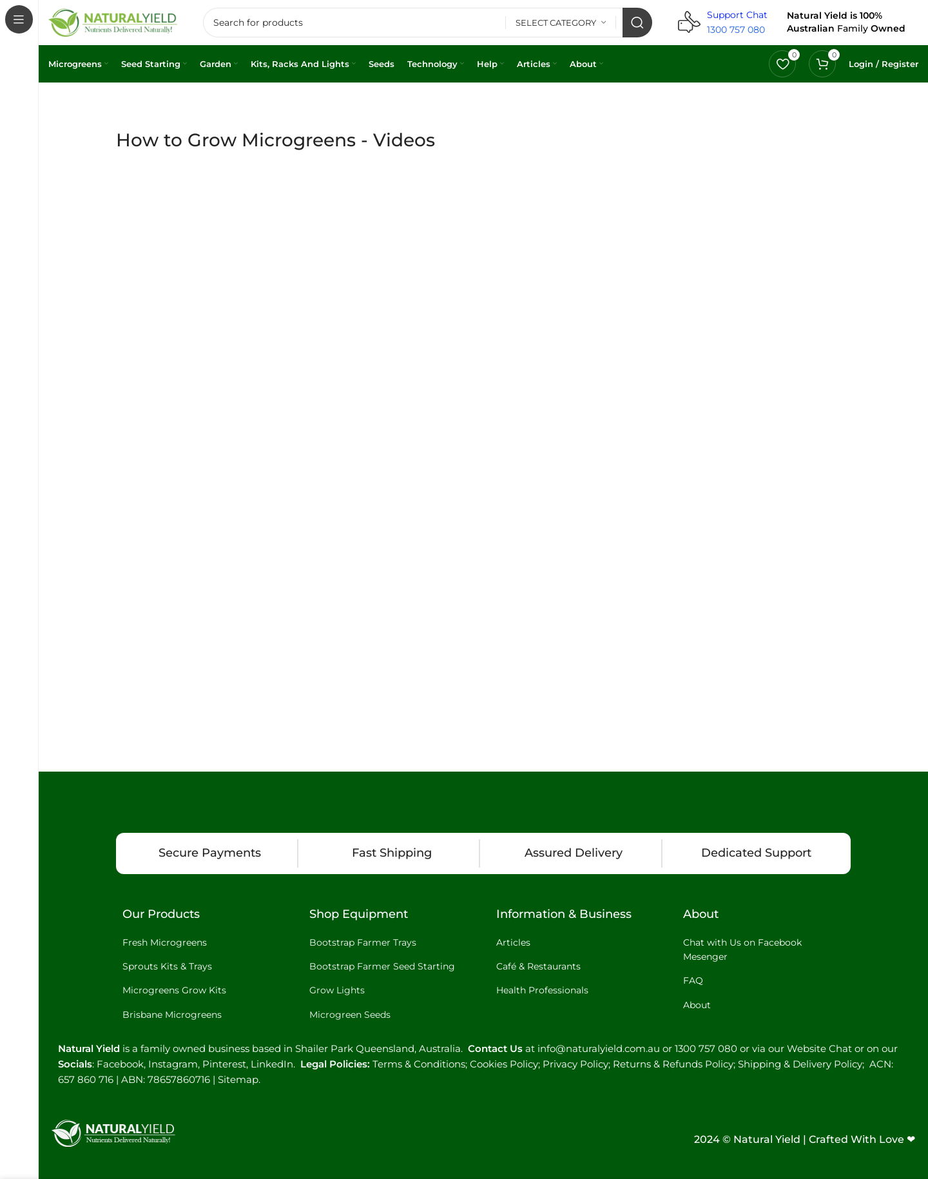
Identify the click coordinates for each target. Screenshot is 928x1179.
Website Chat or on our (842, 1048)
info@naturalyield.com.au (598, 1048)
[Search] (427, 22)
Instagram (173, 1064)
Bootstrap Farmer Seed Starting (382, 966)
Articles (513, 942)
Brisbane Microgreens (172, 1014)
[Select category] (560, 23)
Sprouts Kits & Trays (167, 966)
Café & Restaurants (538, 966)
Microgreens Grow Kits (174, 990)
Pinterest (224, 1064)
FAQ (693, 980)
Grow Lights (337, 990)
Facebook (120, 1064)
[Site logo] (112, 21)
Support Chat (737, 15)
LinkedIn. (275, 1064)
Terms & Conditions (418, 1064)
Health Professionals (542, 990)
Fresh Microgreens (164, 942)
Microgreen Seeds (350, 1014)
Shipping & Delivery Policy (800, 1064)
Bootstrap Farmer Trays (362, 942)
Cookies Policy (504, 1064)
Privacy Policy (575, 1064)
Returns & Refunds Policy (673, 1064)
